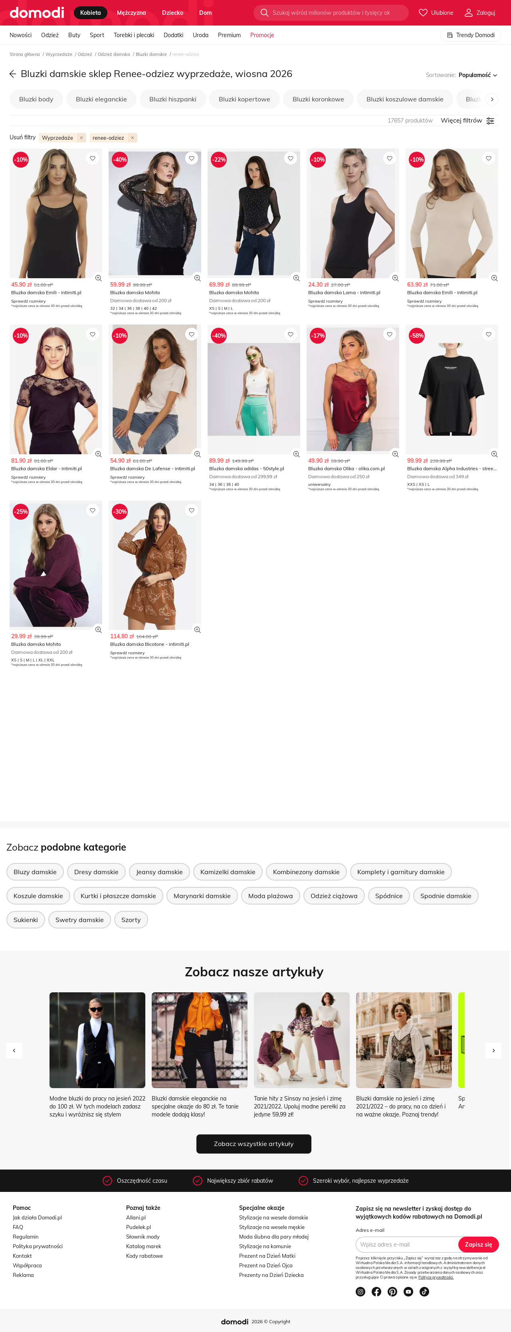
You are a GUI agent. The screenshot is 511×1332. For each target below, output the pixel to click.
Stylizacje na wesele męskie (272, 1227)
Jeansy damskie (159, 872)
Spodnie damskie (445, 896)
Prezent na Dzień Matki (267, 1256)
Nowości (21, 35)
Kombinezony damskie (306, 872)
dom (205, 12)
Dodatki (173, 35)
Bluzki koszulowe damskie (405, 99)
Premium (229, 35)
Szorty (131, 920)
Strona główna (25, 54)
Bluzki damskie (152, 54)
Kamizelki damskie (228, 872)
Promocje (262, 35)
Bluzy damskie (35, 872)
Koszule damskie (38, 896)
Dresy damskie (96, 872)
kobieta (90, 12)
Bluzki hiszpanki (172, 99)
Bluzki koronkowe (318, 99)
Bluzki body (36, 99)
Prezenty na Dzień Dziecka (271, 1275)
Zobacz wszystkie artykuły (254, 1144)
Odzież (50, 35)
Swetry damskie (79, 920)
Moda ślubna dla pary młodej (274, 1236)
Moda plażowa (270, 896)
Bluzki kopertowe (244, 99)
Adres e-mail (370, 1230)
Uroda (200, 35)
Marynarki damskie (202, 896)
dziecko (172, 12)
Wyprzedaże (59, 54)
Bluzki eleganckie (101, 99)
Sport (97, 35)
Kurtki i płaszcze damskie (118, 896)
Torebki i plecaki (134, 35)
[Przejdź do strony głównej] (37, 13)
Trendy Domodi (471, 35)
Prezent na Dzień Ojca (266, 1265)
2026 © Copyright (271, 1321)
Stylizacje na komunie (265, 1246)
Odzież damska (114, 54)
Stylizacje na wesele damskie (273, 1217)
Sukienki (26, 920)
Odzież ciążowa (334, 896)
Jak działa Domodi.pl (37, 1217)
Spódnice (389, 896)
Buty (74, 35)
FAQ (18, 1227)
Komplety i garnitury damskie (401, 872)
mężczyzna (131, 12)
